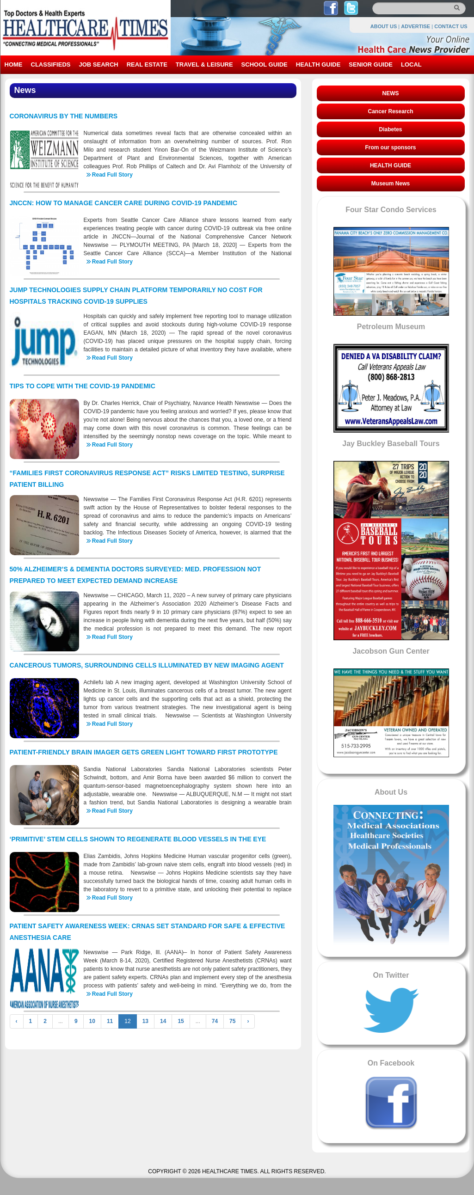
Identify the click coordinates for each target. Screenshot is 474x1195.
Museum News (390, 183)
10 (92, 1021)
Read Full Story (112, 175)
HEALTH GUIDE (318, 64)
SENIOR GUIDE (371, 64)
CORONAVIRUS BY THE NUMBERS (64, 116)
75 (232, 1021)
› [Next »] (248, 1021)
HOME (14, 64)
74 (215, 1021)
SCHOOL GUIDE (264, 64)
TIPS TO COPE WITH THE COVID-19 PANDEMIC (82, 386)
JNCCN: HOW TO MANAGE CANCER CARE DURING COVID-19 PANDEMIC (124, 203)
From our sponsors (390, 147)
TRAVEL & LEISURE (204, 64)
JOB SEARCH (98, 64)
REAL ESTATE (147, 64)
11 (110, 1021)
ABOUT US (383, 26)
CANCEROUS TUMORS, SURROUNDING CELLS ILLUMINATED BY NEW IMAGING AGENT (147, 665)
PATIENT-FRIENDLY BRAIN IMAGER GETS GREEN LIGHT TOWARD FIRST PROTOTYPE (144, 752)
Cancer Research (390, 111)
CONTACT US (450, 26)
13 (145, 1021)
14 (163, 1021)
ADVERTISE (415, 26)
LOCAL (411, 64)
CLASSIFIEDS (51, 64)
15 (181, 1021)
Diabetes (390, 129)
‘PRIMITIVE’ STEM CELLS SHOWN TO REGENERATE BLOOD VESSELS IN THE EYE (138, 839)
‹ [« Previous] (17, 1021)
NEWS (390, 93)
